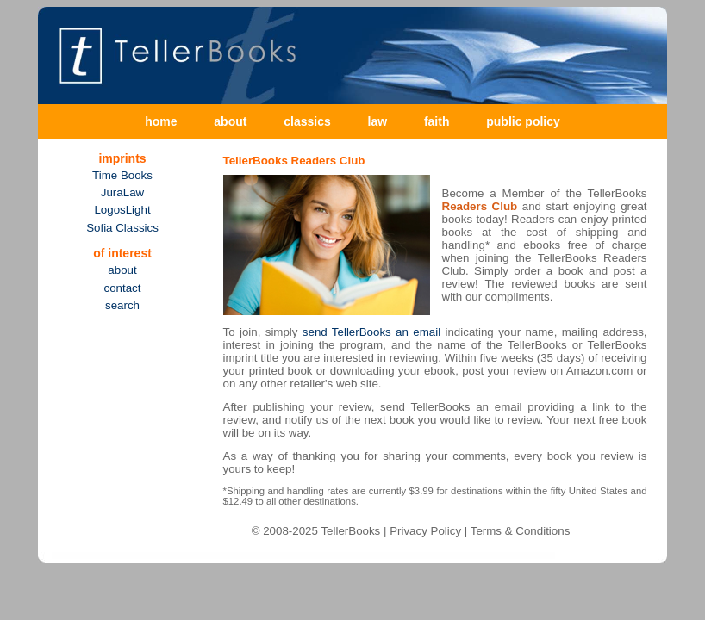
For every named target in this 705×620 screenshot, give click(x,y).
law (378, 121)
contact (122, 288)
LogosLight (122, 209)
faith (437, 121)
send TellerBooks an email (371, 332)
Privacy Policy (425, 530)
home (161, 121)
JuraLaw (122, 192)
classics (307, 121)
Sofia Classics (122, 227)
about (230, 121)
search (122, 305)
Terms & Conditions (521, 530)
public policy (523, 121)
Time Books (122, 175)
